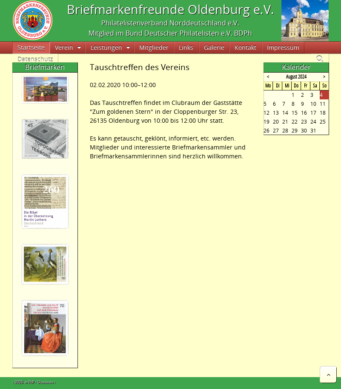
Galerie (214, 47)
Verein (64, 47)
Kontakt (245, 47)
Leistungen (106, 47)
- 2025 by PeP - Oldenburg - (33, 382)
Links (186, 47)
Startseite (31, 47)
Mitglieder (154, 47)
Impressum (283, 47)
